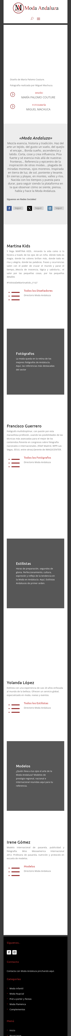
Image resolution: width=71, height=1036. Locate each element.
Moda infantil (16, 988)
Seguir (18, 208)
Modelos (29, 866)
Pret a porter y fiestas (21, 998)
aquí (51, 971)
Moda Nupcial (17, 993)
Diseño (39, 92)
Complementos (17, 1009)
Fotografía (39, 104)
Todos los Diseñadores (38, 290)
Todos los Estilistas (36, 703)
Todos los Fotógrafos (37, 457)
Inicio (12, 1030)
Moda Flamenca (18, 1004)
